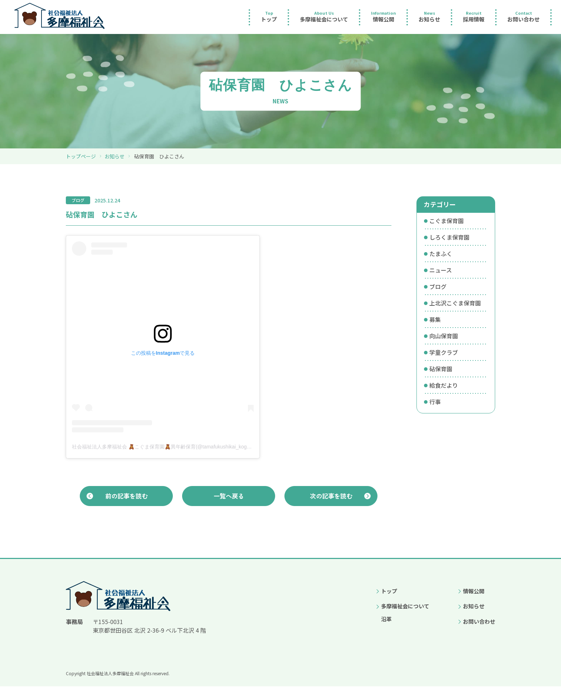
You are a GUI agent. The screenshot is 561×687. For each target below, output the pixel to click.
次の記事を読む (330, 496)
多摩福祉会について (405, 606)
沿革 (386, 619)
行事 (435, 401)
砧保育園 (440, 368)
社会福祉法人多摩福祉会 (110, 674)
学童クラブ (443, 352)
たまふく (440, 253)
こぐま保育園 (446, 220)
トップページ (81, 156)
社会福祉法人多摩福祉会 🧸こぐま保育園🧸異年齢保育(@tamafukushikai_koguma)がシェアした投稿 (185, 447)
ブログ (438, 286)
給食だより (443, 385)
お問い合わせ (479, 622)
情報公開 (473, 591)
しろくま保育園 (449, 237)
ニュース (440, 270)
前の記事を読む (126, 496)
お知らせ (114, 156)
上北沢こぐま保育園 (455, 303)
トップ (389, 591)
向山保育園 (443, 336)
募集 (435, 319)
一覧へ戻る (229, 496)
